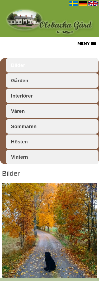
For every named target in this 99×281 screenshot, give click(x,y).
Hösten (19, 141)
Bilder (18, 65)
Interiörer (22, 96)
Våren (18, 111)
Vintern (19, 157)
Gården (19, 80)
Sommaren (24, 126)
